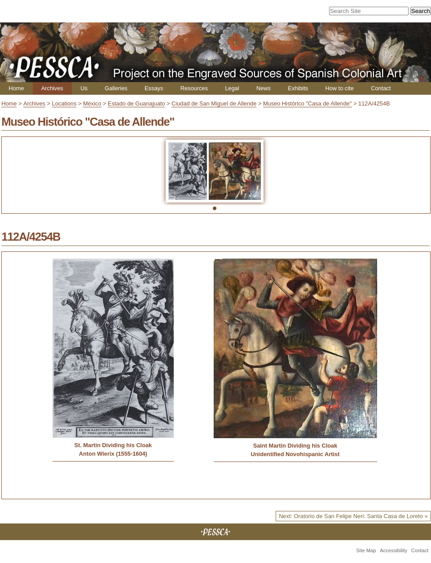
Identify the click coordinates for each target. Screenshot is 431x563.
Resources (194, 88)
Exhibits (298, 88)
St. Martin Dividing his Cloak (113, 445)
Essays (154, 88)
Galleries (116, 88)
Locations (64, 103)
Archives (52, 88)
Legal (232, 88)
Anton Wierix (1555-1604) (113, 453)
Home (16, 88)
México (92, 103)
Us (84, 88)
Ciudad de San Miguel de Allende (214, 103)
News (263, 88)
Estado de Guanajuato (136, 103)
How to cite (339, 88)
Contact (381, 88)
